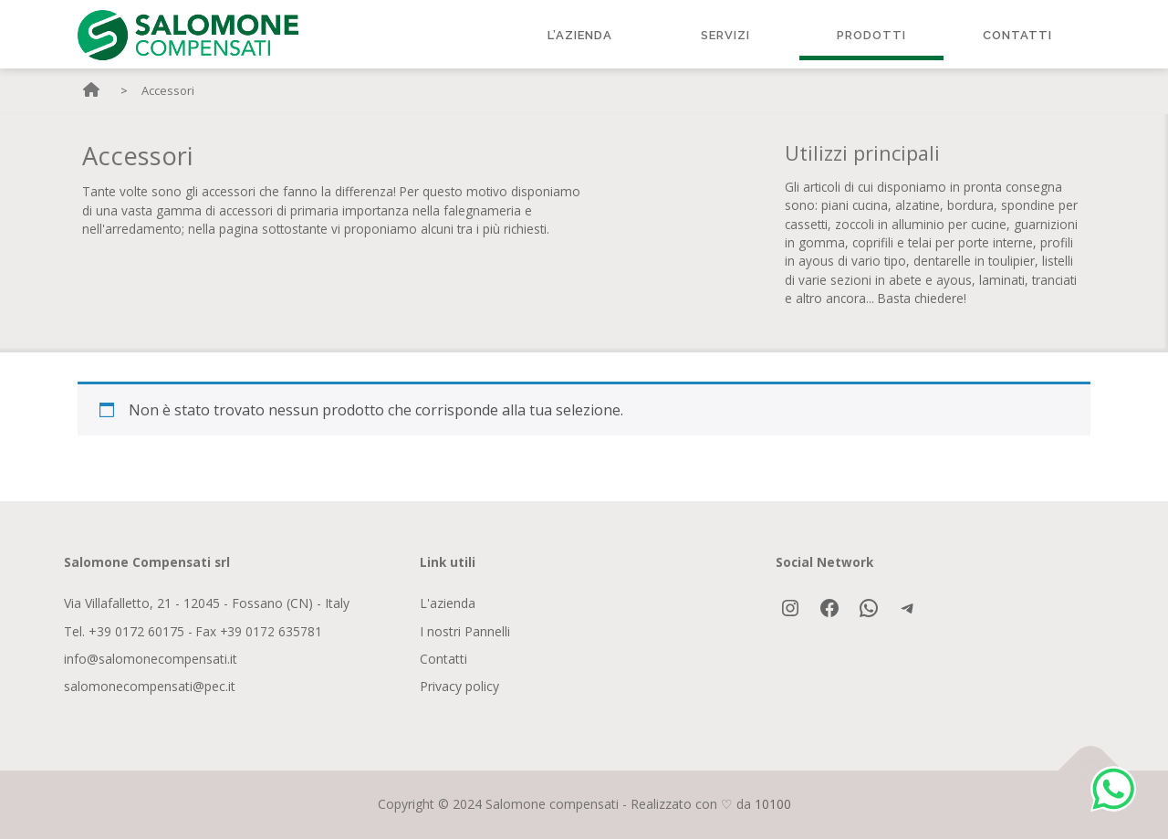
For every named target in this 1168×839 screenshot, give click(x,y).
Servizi (725, 35)
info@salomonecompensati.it (150, 658)
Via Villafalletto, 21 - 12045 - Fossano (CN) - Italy (206, 603)
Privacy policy (459, 686)
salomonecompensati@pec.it (149, 686)
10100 (773, 804)
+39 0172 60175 (136, 631)
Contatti (1017, 35)
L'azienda (447, 603)
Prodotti (871, 35)
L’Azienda (580, 35)
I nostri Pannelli (465, 631)
